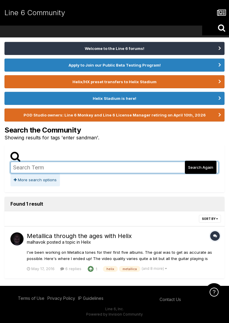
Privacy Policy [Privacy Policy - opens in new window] (61, 298)
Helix (86, 242)
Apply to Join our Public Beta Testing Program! (115, 65)
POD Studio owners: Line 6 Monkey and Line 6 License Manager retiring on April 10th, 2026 (115, 115)
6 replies (70, 268)
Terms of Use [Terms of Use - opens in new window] (31, 298)
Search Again (200, 167)
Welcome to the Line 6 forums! (114, 48)
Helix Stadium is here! (114, 98)
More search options (35, 179)
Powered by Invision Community (114, 314)
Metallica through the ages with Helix (79, 236)
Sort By (210, 218)
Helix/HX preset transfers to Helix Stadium (114, 81)
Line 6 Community (34, 12)
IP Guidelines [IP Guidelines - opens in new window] (90, 298)
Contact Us (170, 299)
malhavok (36, 242)
